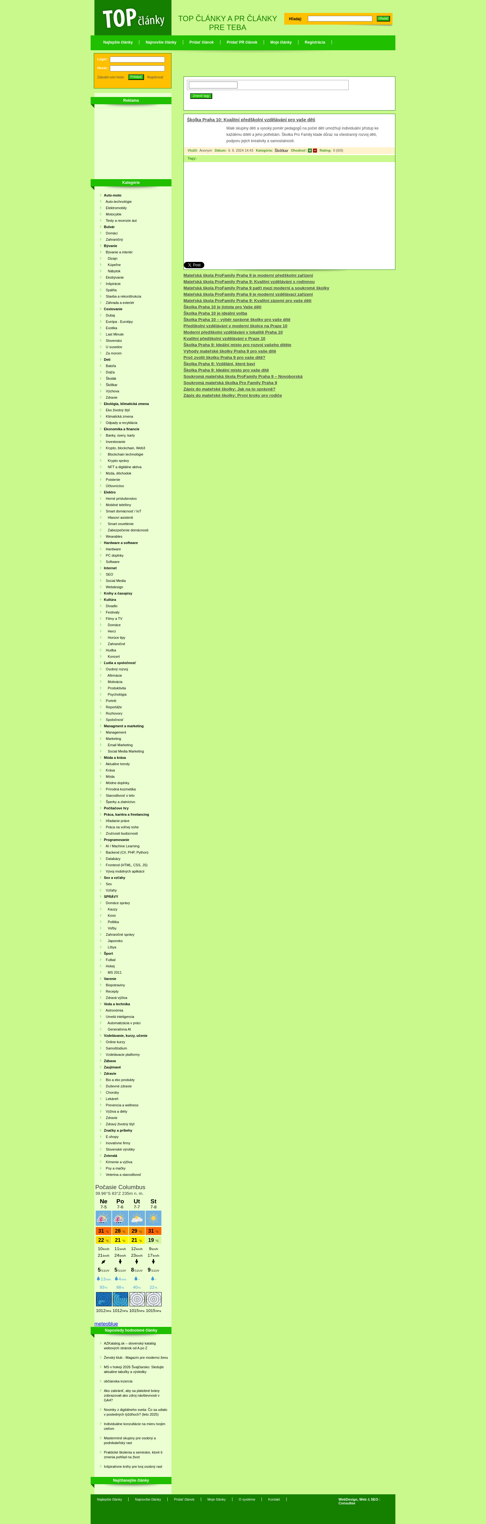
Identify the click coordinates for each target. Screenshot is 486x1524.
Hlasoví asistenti (118, 517)
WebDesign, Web (353, 1499)
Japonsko (113, 941)
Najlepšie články (118, 42)
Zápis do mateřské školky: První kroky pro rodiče (232, 395)
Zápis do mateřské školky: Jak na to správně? (229, 389)
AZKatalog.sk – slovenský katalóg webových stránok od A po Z (130, 1345)
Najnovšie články (161, 42)
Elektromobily (115, 208)
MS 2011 (113, 972)
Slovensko (113, 340)
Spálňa (110, 290)
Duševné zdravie (118, 1086)
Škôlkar (110, 385)
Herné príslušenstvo (120, 498)
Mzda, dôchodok (117, 473)
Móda (109, 776)
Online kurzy (114, 1042)
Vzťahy (110, 890)
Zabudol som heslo (110, 77)
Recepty (111, 991)
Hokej (109, 966)
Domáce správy (117, 903)
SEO (108, 574)
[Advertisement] (129, 142)
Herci (110, 631)
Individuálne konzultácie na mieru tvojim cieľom (134, 1426)
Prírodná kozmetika (120, 789)
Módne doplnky (116, 783)
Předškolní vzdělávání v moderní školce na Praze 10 (235, 326)
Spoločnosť (113, 720)
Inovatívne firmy (117, 1143)
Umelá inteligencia (119, 1017)
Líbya (110, 947)
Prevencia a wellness (121, 1105)
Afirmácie (113, 675)
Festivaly (112, 612)
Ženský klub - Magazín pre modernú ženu (136, 1357)
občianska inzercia (118, 1381)
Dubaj (109, 315)
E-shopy (111, 1137)
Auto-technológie (118, 201)
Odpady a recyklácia (120, 423)
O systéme (247, 1499)
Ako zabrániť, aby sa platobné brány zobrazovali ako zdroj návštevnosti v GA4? (132, 1395)
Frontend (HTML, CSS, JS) (125, 865)
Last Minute (114, 334)
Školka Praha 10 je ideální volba (215, 313)
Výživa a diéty (115, 1111)
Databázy (112, 859)
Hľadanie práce (116, 821)
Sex (108, 884)
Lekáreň (111, 1099)
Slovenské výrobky (119, 1149)
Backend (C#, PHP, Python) (126, 852)
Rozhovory (113, 713)
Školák (110, 378)
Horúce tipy (114, 637)
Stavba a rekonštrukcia (122, 296)
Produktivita (115, 688)
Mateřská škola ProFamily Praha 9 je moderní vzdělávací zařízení (248, 294)
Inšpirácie (112, 284)
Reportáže (113, 707)
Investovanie (114, 442)
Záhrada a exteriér (119, 303)
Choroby (111, 1092)
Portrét (110, 701)
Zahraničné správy (119, 934)
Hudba (110, 650)
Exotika (110, 328)
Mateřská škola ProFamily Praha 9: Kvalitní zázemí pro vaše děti (247, 300)
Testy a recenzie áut (120, 220)
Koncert (112, 656)
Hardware (112, 549)
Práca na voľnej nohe (121, 827)
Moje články (281, 42)
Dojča (109, 372)
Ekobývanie (114, 277)
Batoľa (110, 366)
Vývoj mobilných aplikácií (124, 871)
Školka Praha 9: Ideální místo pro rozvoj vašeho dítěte (237, 344)
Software (112, 562)
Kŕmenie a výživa (118, 1162)
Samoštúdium (115, 1048)
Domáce (112, 625)
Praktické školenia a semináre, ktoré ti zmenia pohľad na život (133, 1454)
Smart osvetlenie (119, 524)
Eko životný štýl (117, 410)
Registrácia (315, 42)
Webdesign (113, 587)
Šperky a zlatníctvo (119, 802)
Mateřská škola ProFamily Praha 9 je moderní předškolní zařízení (248, 275)
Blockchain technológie (123, 454)
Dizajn (110, 258)
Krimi (110, 915)
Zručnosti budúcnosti (121, 833)
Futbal (110, 960)
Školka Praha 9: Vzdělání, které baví (219, 363)
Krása (109, 770)
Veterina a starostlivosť (122, 1174)
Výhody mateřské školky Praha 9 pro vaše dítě (229, 351)
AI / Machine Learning (122, 846)
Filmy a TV (113, 618)
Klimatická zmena (118, 416)
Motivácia (113, 682)
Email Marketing (118, 745)
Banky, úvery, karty (119, 435)
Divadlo (110, 606)
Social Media (115, 581)
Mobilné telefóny (117, 505)
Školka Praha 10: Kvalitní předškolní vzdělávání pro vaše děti (251, 119)
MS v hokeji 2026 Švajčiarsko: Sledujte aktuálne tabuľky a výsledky (134, 1369)
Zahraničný (113, 239)
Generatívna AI (117, 1029)
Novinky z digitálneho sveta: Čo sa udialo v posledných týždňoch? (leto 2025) (135, 1412)
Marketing (112, 739)
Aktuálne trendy (117, 764)
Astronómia (113, 1010)
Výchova (111, 391)
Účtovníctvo (114, 486)
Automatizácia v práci (122, 1023)
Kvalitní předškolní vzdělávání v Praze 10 (224, 338)
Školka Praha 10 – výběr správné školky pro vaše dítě (237, 319)
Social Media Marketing (124, 751)
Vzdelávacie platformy (122, 1054)
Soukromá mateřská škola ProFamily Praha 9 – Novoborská (243, 376)
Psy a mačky (114, 1168)
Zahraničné (114, 644)
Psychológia (115, 694)
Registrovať (155, 77)
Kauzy (110, 909)
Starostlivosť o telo (119, 795)
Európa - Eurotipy (118, 322)
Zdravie (110, 397)
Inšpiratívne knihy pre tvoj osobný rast (133, 1466)
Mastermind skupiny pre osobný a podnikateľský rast (130, 1440)
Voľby (110, 928)
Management (115, 732)
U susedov (113, 347)
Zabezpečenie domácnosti (126, 530)
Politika (111, 922)
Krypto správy (116, 461)
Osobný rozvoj (116, 669)
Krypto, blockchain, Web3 (124, 448)
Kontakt (274, 1499)
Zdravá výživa (115, 998)
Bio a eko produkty (119, 1080)
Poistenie (112, 479)
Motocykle (113, 214)
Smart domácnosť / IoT (122, 511)
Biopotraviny (114, 985)
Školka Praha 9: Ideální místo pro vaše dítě (226, 370)
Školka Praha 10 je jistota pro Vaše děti (222, 307)
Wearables (113, 536)
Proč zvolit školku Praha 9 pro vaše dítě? (224, 357)
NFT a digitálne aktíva (122, 467)
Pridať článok (201, 42)
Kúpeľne (112, 265)
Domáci (110, 233)
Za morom (113, 353)
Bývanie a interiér (118, 252)
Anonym (205, 150)
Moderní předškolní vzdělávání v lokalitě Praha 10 (233, 332)
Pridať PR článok (242, 42)
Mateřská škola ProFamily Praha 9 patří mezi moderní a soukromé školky (256, 288)
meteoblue (106, 1324)
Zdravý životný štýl (119, 1124)
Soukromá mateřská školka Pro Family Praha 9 (230, 382)
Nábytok (112, 271)
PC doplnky (113, 555)
